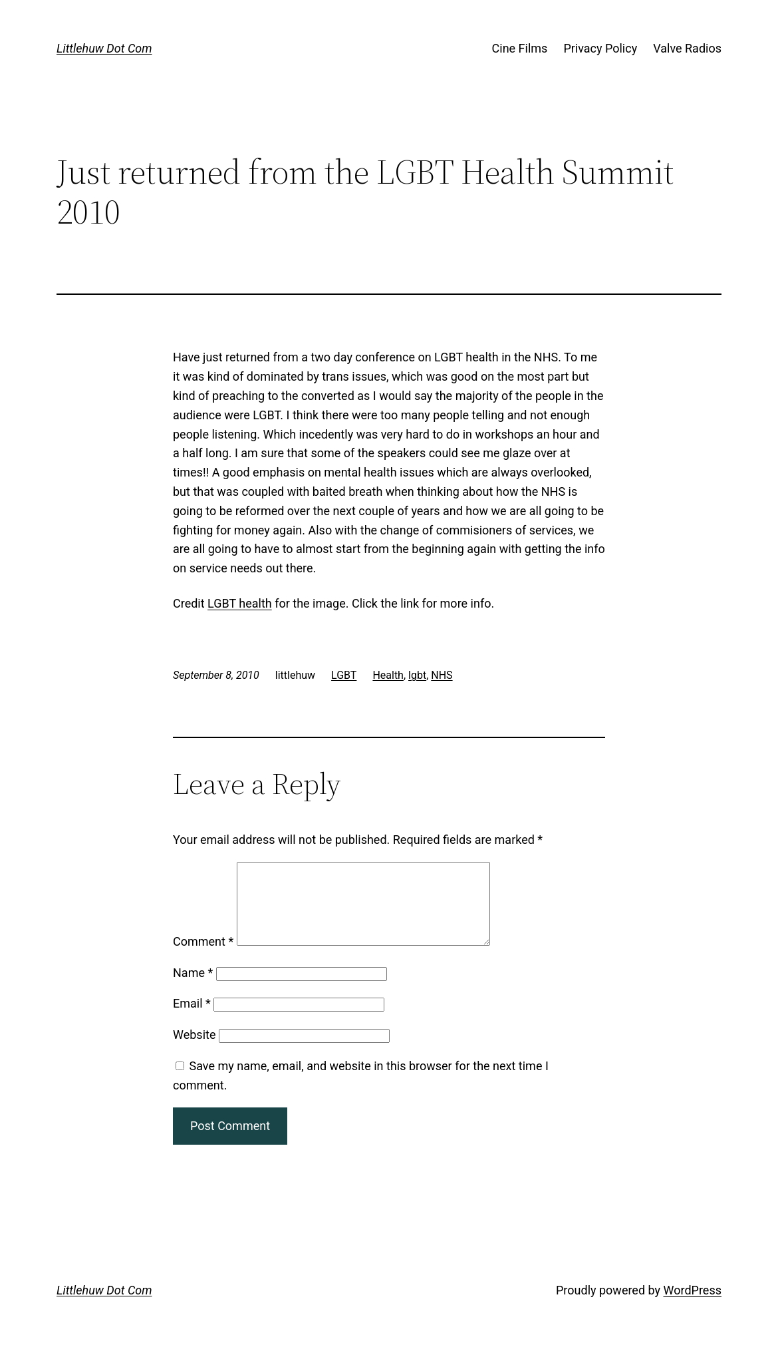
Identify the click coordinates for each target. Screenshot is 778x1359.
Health (388, 675)
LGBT (343, 675)
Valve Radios (687, 48)
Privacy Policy (600, 48)
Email (192, 1019)
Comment (203, 957)
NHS (441, 675)
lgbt (417, 675)
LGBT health (239, 603)
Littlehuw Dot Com (104, 48)
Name (193, 989)
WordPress (692, 1306)
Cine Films (520, 48)
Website (194, 1051)
